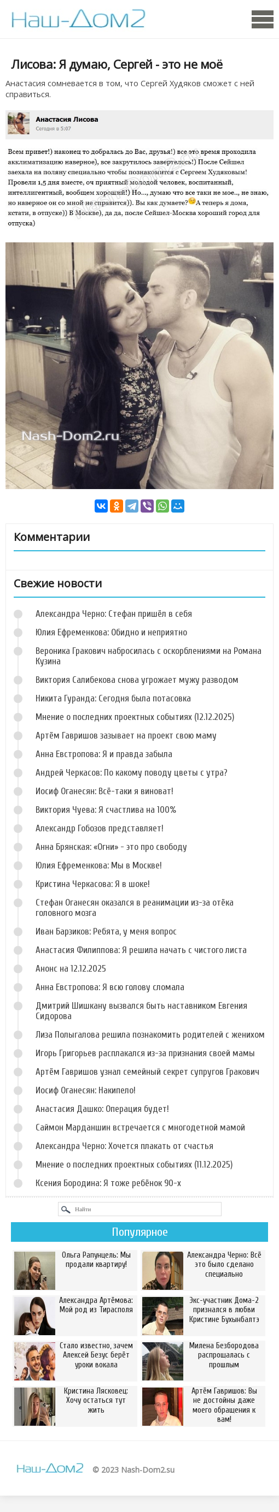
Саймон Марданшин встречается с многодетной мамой (140, 1127)
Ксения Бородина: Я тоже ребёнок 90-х (108, 1183)
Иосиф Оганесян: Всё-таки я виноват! (104, 791)
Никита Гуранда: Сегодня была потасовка (113, 698)
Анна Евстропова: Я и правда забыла (104, 754)
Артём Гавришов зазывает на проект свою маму (126, 735)
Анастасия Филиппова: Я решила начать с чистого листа (141, 950)
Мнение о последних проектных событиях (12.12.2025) (135, 717)
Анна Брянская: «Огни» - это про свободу (111, 847)
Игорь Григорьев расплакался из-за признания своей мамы (145, 1053)
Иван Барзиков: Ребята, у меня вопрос (106, 931)
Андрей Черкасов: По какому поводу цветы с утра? (132, 772)
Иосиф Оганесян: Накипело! (86, 1090)
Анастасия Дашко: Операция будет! (102, 1109)
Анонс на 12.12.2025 (71, 968)
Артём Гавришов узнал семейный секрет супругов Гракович (147, 1072)
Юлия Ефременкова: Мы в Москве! (99, 865)
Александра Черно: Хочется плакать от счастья (124, 1146)
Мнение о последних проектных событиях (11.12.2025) (134, 1164)
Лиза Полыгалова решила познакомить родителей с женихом (150, 1034)
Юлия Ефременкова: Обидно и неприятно (111, 632)
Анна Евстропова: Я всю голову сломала (110, 987)
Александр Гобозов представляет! (100, 828)
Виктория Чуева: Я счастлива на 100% (106, 810)
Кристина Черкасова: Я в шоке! (93, 884)
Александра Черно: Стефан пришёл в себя (114, 614)
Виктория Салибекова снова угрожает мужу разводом (137, 680)
